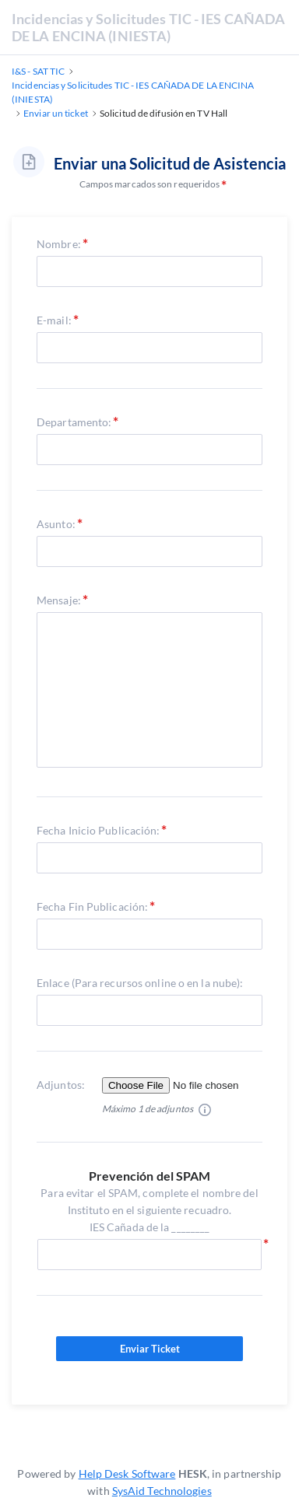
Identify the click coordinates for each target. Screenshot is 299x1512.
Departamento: (74, 422)
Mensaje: (59, 600)
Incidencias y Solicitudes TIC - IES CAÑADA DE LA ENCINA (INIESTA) (148, 27)
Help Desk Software (127, 1473)
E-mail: (54, 320)
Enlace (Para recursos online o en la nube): (140, 982)
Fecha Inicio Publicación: (98, 830)
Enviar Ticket (149, 1348)
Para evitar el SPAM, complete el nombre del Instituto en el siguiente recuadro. (149, 1211)
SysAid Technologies (162, 1490)
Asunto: (56, 523)
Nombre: (59, 243)
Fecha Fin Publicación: (92, 906)
